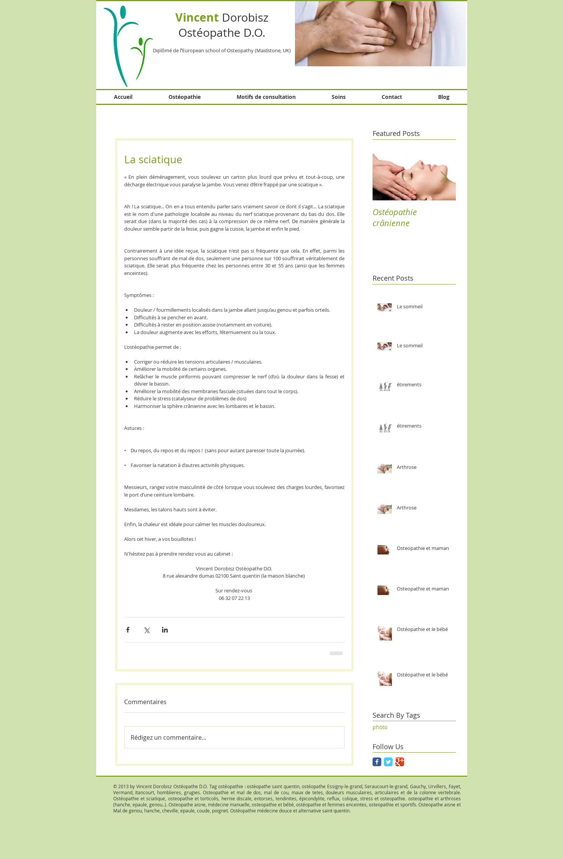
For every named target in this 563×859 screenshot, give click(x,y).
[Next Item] (443, 177)
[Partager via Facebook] (127, 629)
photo (380, 727)
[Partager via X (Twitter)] (146, 629)
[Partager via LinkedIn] (164, 629)
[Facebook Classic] (377, 761)
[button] (380, 33)
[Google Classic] (399, 761)
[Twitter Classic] (388, 761)
